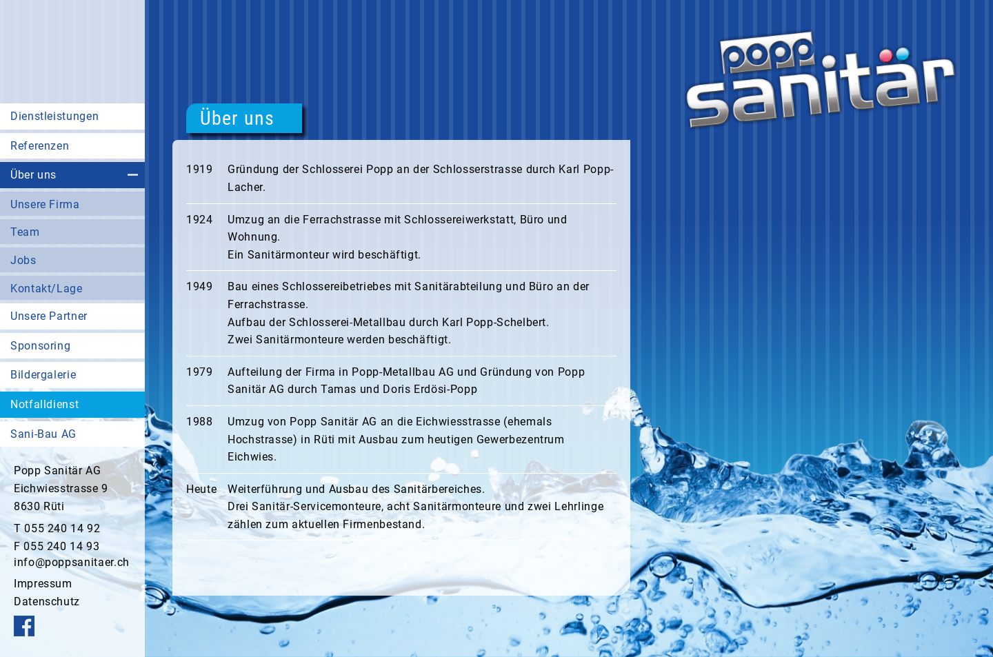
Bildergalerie (43, 374)
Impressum (43, 583)
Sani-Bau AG (43, 434)
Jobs (23, 260)
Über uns (33, 174)
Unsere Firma (45, 204)
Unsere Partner (49, 316)
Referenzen (39, 145)
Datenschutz (47, 601)
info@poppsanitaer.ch (72, 562)
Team (25, 232)
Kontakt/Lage (46, 288)
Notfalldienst (44, 404)
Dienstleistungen (54, 116)
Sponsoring (40, 345)
